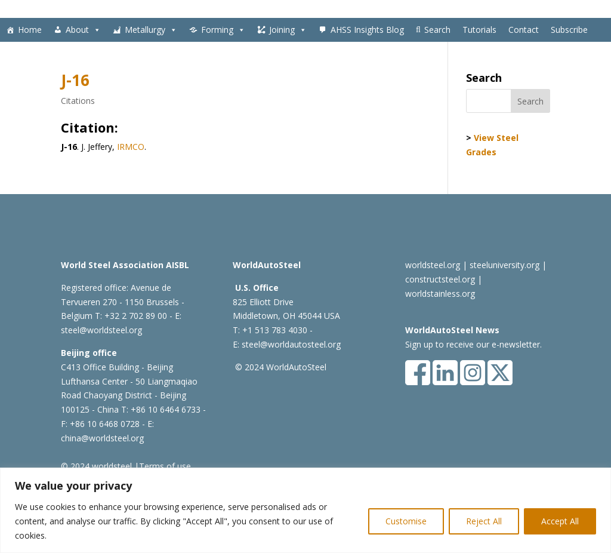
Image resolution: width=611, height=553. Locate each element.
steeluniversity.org (504, 265)
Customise (406, 521)
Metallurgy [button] (151, 30)
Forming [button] (223, 30)
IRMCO (130, 146)
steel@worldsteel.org (101, 330)
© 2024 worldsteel (96, 466)
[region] (305, 510)
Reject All (484, 521)
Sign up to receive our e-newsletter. (473, 344)
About (83, 30)
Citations (78, 100)
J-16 (75, 80)
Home (30, 29)
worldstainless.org (440, 293)
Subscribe (569, 29)
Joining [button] (288, 30)
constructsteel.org (440, 279)
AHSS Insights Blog (367, 29)
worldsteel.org (432, 265)
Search (437, 29)
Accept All (560, 521)
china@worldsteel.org (102, 438)
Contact (523, 29)
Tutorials (479, 29)
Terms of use (165, 466)
